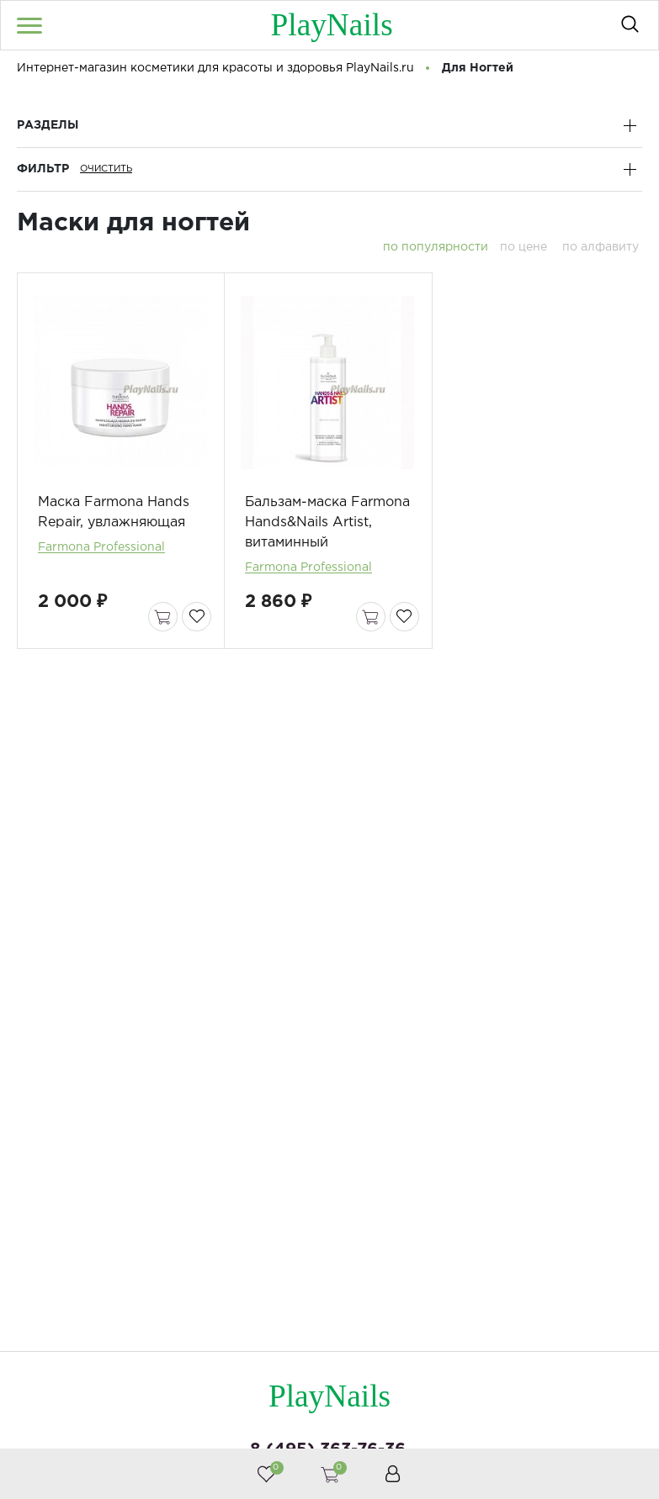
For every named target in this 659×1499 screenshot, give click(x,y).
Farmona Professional (101, 555)
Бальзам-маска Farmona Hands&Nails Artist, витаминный (327, 530)
